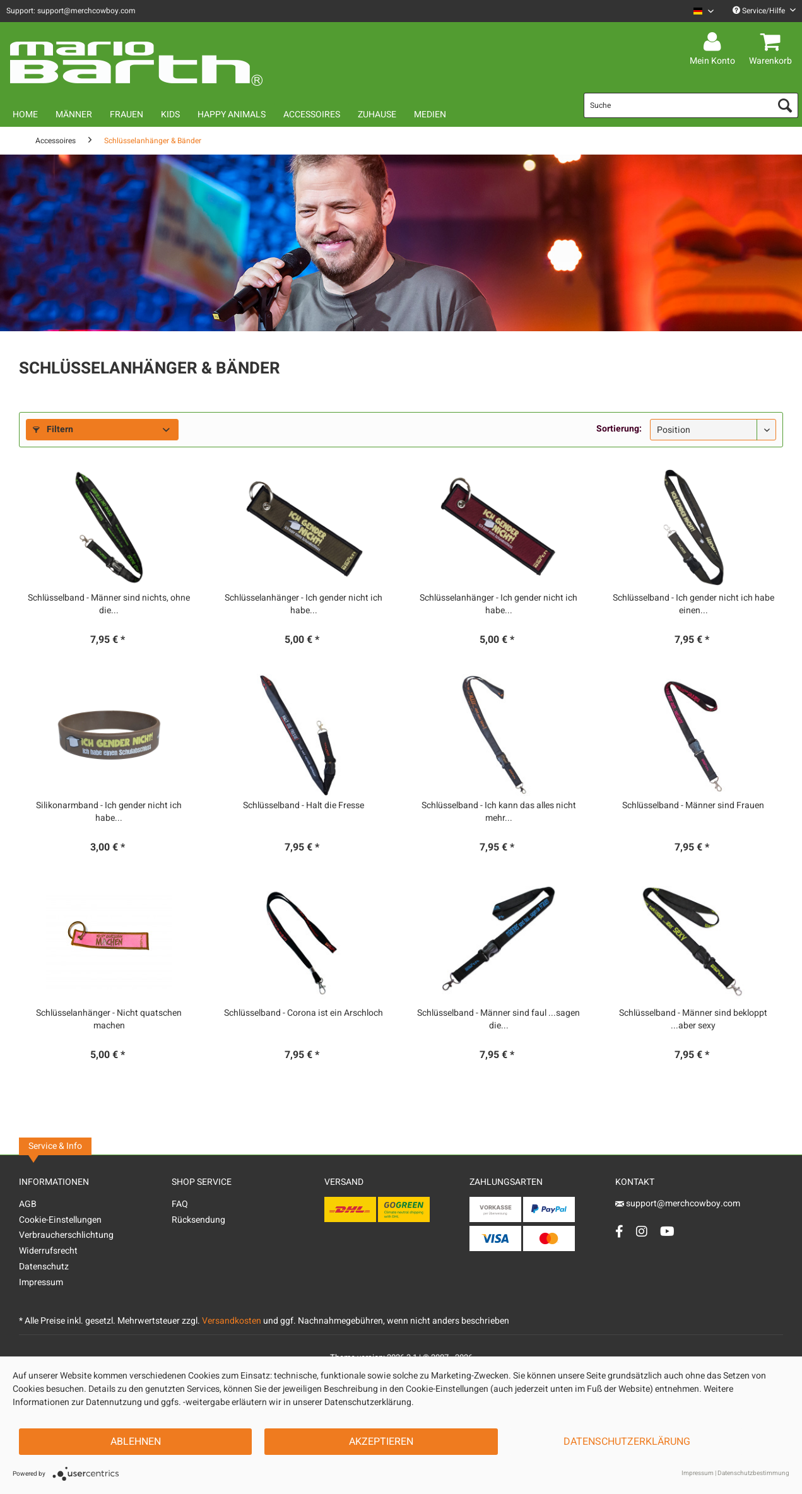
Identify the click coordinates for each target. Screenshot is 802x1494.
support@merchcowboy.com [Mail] (677, 1203)
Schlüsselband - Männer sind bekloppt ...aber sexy (693, 1019)
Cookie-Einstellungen (60, 1219)
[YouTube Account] (667, 1231)
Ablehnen (135, 1441)
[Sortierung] (713, 429)
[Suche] (691, 105)
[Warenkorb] (772, 42)
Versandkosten (231, 1320)
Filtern (53, 429)
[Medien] (430, 114)
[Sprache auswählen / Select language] (703, 11)
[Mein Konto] (714, 42)
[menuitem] (699, 11)
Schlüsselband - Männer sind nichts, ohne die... (109, 604)
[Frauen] (126, 114)
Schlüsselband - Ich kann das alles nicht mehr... (499, 812)
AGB (28, 1204)
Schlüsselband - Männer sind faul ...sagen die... (498, 1019)
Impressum (41, 1282)
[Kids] (170, 114)
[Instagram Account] (641, 1231)
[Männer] (74, 114)
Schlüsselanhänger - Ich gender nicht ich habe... (303, 604)
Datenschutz (44, 1266)
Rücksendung (198, 1219)
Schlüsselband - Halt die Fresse (303, 805)
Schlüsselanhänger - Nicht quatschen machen (109, 1019)
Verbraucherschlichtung (66, 1235)
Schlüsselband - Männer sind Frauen (693, 805)
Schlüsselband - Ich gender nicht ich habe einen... (693, 604)
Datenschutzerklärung (626, 1441)
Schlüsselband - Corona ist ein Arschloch (303, 1013)
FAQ (180, 1204)
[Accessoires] (311, 114)
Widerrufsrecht (48, 1250)
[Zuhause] (377, 114)
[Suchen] (785, 105)
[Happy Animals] (231, 114)
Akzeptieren (381, 1441)
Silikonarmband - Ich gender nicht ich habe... (109, 812)
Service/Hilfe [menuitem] (764, 10)
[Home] (25, 114)
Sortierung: (619, 428)
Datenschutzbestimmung (753, 1473)
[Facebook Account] (619, 1231)
